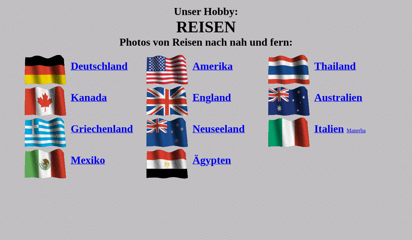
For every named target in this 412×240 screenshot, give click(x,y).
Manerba (356, 130)
